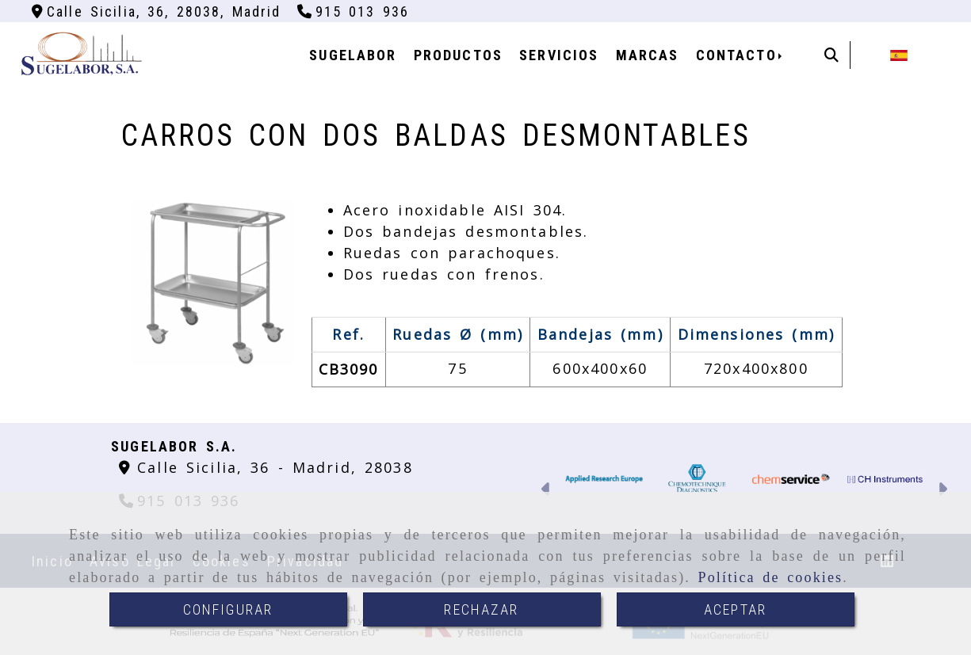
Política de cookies (770, 577)
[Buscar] (831, 55)
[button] (546, 490)
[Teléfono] (353, 11)
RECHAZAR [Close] (481, 609)
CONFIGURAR (228, 609)
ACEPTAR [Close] (735, 609)
